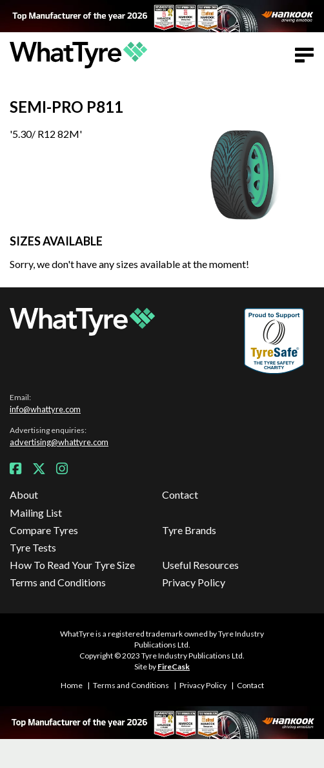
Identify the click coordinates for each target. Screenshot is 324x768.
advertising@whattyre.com (59, 442)
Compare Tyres (44, 530)
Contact (180, 494)
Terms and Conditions (58, 582)
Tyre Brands (189, 530)
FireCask (173, 666)
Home (72, 685)
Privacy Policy (193, 582)
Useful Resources (200, 565)
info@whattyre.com (45, 409)
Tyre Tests (33, 547)
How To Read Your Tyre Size (72, 565)
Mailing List (36, 512)
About (24, 494)
